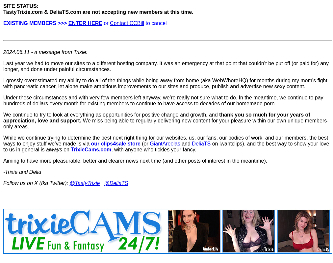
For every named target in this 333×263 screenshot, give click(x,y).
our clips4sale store (116, 143)
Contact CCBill (127, 23)
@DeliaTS (116, 183)
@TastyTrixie (85, 183)
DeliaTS (201, 143)
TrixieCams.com (91, 149)
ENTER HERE (85, 23)
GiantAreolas (165, 143)
